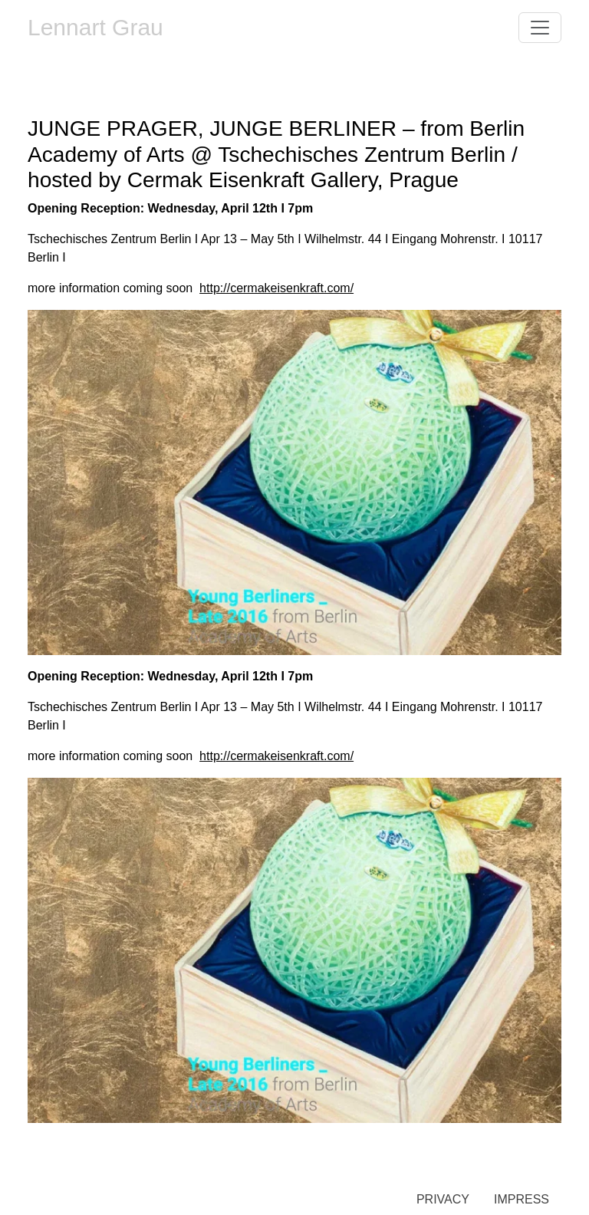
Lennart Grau (95, 27)
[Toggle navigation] (539, 27)
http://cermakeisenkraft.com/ (276, 288)
